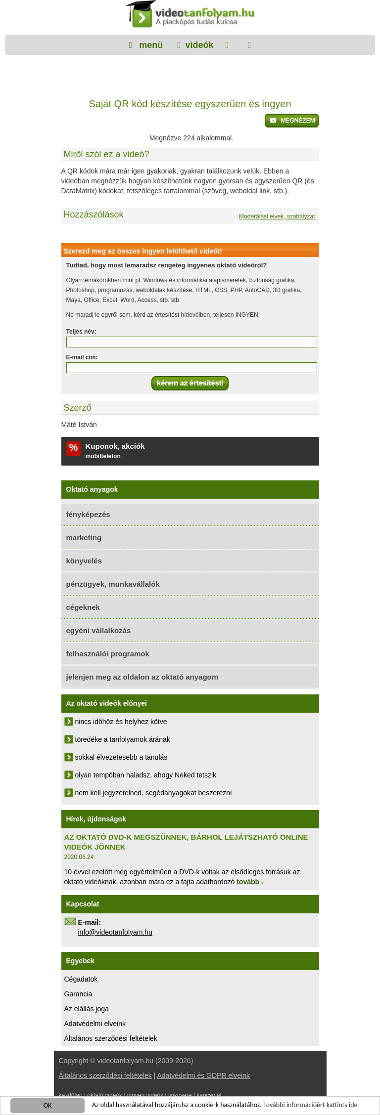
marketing (84, 537)
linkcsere (179, 1095)
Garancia (78, 994)
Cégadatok (81, 979)
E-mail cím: (82, 357)
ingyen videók (145, 1095)
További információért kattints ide (310, 1105)
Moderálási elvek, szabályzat (277, 216)
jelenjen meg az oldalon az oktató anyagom (142, 677)
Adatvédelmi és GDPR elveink (203, 1075)
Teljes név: (81, 331)
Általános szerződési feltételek (110, 1038)
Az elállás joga (86, 1009)
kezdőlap (71, 1095)
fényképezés (88, 514)
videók (199, 45)
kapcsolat (209, 1095)
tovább (248, 882)
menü (150, 45)
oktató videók (104, 1095)
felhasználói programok (107, 653)
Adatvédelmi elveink (95, 1024)
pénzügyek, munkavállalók (113, 584)
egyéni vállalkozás (98, 630)
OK (48, 1106)
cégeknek (83, 607)
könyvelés (84, 561)
